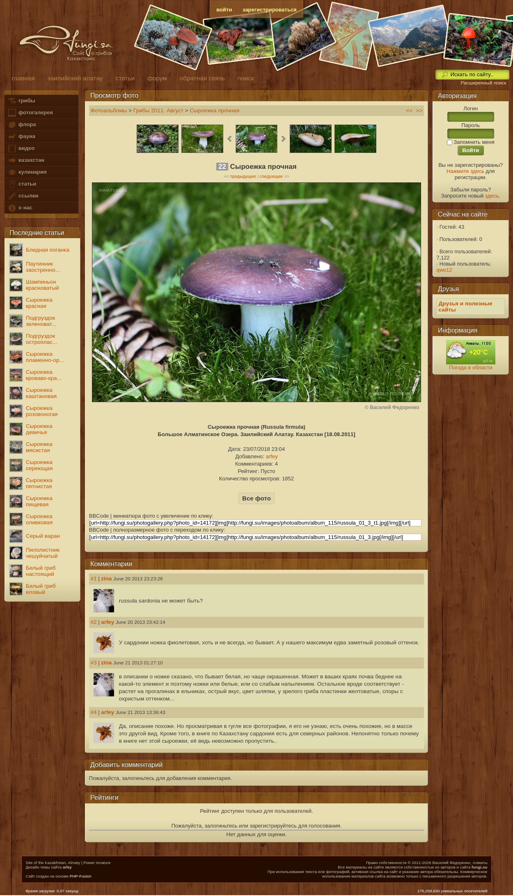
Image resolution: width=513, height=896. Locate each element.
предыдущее (243, 176)
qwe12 (444, 270)
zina (106, 578)
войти (224, 10)
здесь (492, 196)
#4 (94, 712)
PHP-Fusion (81, 876)
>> (419, 110)
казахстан (26, 160)
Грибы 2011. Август (158, 110)
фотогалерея (30, 113)
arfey (271, 456)
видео (21, 148)
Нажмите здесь (465, 171)
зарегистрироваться (270, 10)
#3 (94, 662)
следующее (271, 176)
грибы (21, 101)
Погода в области (470, 367)
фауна (21, 137)
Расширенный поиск (483, 83)
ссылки (23, 196)
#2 (94, 622)
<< (409, 110)
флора (21, 125)
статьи (22, 184)
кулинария (27, 172)
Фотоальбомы (109, 110)
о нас (19, 208)
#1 (94, 578)
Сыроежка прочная (214, 110)
